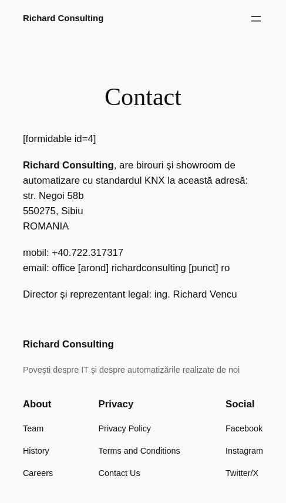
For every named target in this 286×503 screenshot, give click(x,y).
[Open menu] (256, 19)
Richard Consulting (63, 18)
